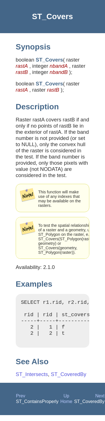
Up (66, 401)
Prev (20, 401)
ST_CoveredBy (68, 380)
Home (66, 407)
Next (99, 401)
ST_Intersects (32, 380)
